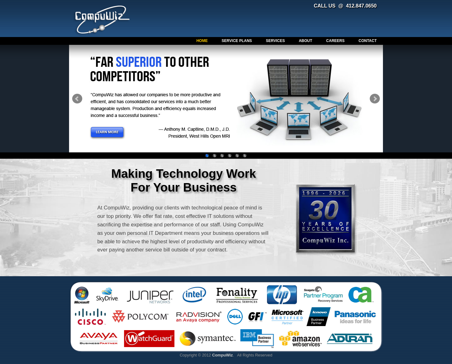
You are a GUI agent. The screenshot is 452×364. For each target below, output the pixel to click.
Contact (367, 41)
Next (375, 99)
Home (202, 41)
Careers (335, 41)
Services (275, 41)
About (305, 41)
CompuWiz (102, 19)
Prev (77, 99)
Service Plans (237, 41)
